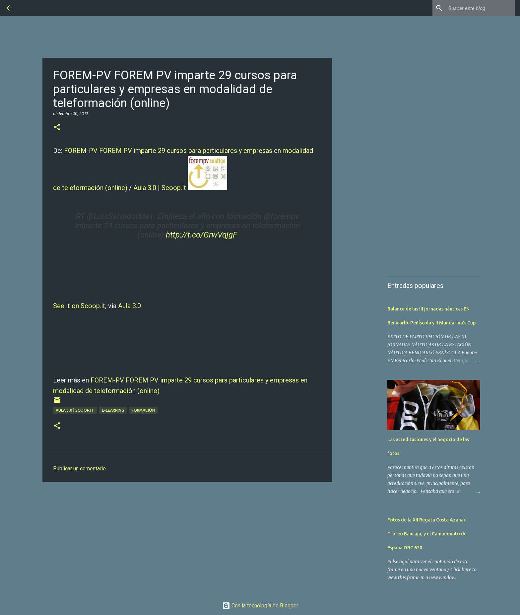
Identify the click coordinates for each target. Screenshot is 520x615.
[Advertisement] (187, 538)
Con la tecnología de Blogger (260, 605)
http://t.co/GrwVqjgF (201, 234)
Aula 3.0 (129, 306)
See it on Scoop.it (79, 306)
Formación (143, 410)
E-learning (113, 410)
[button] (57, 127)
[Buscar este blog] (480, 8)
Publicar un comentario (79, 468)
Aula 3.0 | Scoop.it (159, 188)
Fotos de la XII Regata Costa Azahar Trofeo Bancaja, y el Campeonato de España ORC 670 (427, 533)
